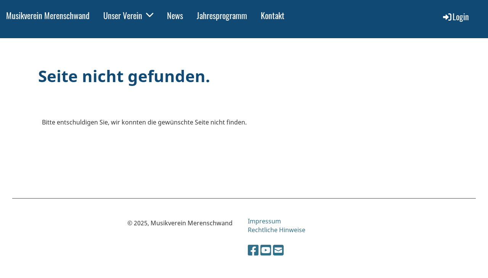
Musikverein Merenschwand (48, 15)
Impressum (264, 221)
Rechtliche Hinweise (276, 230)
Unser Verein (128, 15)
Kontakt (272, 15)
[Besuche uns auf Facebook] (253, 250)
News (175, 15)
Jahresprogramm (222, 15)
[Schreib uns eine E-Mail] (278, 250)
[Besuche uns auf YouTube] (265, 250)
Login (455, 16)
